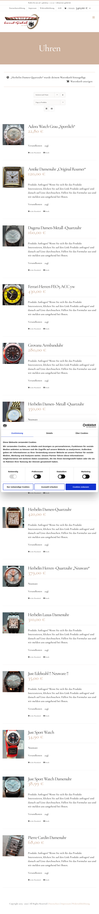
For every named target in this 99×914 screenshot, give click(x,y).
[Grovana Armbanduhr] (13, 353)
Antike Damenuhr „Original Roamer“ (57, 169)
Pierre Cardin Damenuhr (47, 837)
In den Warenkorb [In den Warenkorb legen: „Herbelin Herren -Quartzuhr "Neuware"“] (35, 598)
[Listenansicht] (51, 108)
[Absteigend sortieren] (62, 94)
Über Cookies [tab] (82, 433)
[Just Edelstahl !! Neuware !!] (13, 681)
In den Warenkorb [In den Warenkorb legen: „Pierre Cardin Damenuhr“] (35, 880)
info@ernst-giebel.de (63, 3)
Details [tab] (49, 433)
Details (47, 153)
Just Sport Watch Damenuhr (50, 779)
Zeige (41, 102)
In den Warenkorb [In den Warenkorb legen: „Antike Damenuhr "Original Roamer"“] (35, 211)
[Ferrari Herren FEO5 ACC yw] (13, 294)
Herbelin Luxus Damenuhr (48, 614)
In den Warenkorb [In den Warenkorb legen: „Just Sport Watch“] (35, 762)
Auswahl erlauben (49, 487)
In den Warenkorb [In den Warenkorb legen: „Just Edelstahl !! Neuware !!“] (35, 716)
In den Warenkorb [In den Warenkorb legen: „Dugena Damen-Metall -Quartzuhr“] (35, 270)
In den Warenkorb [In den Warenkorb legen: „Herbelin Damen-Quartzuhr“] (35, 493)
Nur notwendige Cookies (18, 487)
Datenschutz (54, 903)
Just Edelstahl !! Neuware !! (48, 673)
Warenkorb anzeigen (81, 81)
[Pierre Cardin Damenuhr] (13, 845)
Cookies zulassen (81, 487)
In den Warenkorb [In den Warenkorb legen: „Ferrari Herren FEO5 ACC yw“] (35, 329)
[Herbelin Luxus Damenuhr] (13, 622)
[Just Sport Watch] (13, 744)
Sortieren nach (42, 95)
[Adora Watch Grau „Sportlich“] (13, 134)
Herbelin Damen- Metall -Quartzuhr (56, 404)
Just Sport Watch (41, 732)
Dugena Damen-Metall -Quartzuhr (54, 227)
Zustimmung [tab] (17, 433)
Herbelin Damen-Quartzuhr (49, 509)
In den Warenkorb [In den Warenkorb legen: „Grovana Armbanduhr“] (35, 387)
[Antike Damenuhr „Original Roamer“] (13, 177)
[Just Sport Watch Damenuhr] (13, 787)
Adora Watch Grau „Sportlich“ (51, 126)
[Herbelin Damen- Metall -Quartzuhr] (13, 415)
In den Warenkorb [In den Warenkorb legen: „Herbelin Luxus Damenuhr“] (35, 657)
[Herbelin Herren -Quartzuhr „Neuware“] (13, 576)
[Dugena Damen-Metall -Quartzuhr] (13, 235)
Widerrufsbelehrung (81, 903)
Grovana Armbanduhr (45, 345)
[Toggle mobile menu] (93, 17)
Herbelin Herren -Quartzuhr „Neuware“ (58, 568)
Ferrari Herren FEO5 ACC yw (51, 286)
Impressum (66, 903)
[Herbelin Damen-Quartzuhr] (13, 517)
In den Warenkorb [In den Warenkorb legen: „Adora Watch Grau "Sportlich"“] (35, 153)
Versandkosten (35, 145)
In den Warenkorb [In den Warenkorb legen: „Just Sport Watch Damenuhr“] (35, 821)
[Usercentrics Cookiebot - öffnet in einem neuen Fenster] (84, 426)
